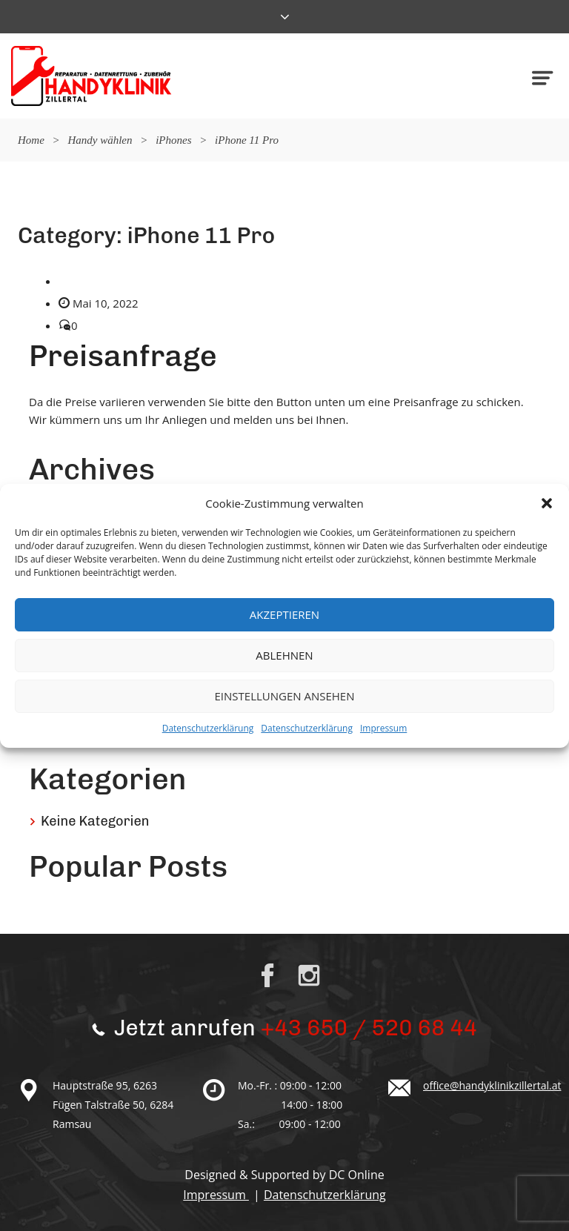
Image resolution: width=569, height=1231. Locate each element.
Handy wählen (99, 140)
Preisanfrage (123, 356)
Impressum (383, 728)
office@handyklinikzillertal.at (492, 1085)
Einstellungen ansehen (285, 696)
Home (31, 140)
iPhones (173, 140)
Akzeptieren (284, 614)
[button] (546, 503)
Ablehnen (284, 655)
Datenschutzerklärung (208, 728)
